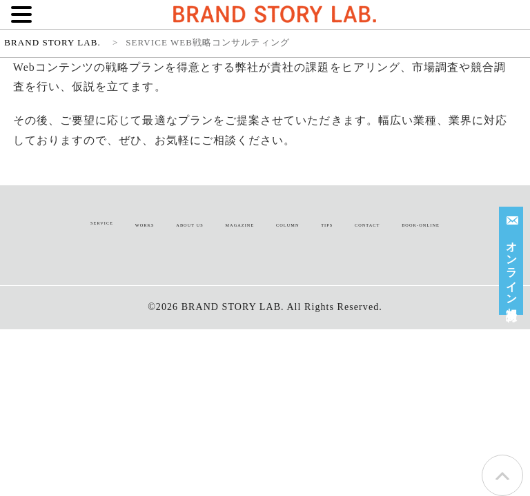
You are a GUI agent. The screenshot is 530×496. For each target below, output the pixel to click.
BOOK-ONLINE (421, 225)
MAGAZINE (239, 225)
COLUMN (287, 225)
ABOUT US (190, 225)
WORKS (145, 225)
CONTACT (367, 225)
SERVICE (101, 222)
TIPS (327, 225)
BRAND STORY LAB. (232, 307)
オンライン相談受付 (513, 258)
